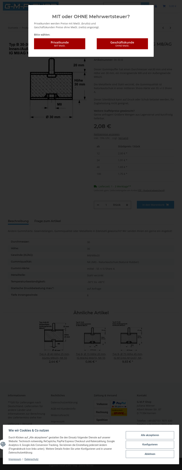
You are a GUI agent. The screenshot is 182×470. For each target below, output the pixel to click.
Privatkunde (59, 42)
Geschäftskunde (122, 42)
